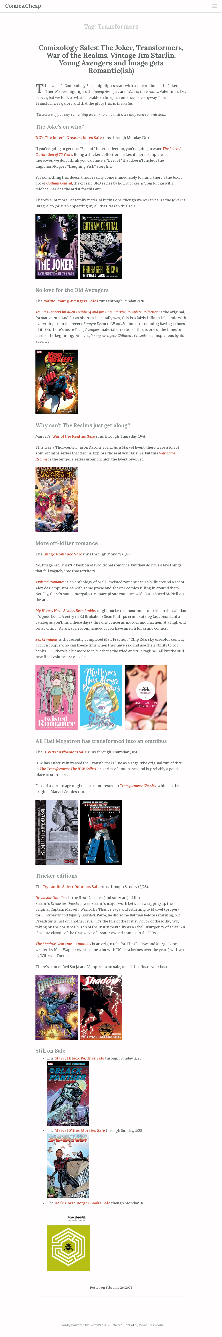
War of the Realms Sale (73, 436)
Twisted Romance (50, 582)
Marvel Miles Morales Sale (79, 1130)
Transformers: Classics (137, 786)
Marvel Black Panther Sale (79, 1058)
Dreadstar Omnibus (51, 898)
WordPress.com (151, 1325)
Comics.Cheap (23, 6)
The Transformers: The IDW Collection (71, 769)
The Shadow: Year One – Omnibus (63, 944)
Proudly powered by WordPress (82, 1325)
